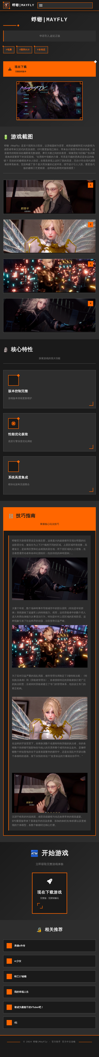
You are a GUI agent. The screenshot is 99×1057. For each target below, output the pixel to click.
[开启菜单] (65, 5)
